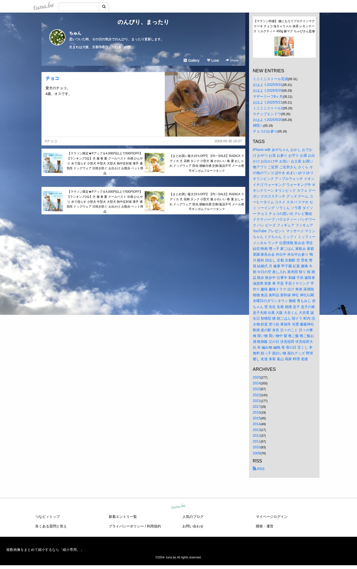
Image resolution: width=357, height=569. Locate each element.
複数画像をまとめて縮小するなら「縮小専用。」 (45, 550)
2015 (257, 418)
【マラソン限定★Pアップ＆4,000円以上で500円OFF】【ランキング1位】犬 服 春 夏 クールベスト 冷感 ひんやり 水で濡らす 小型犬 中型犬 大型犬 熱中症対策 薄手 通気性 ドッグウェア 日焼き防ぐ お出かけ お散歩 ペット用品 (105, 163)
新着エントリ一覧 (123, 517)
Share (232, 60)
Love (213, 60)
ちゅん (75, 33)
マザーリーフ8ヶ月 (268, 96)
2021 (257, 401)
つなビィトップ (47, 517)
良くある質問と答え (51, 526)
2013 (257, 430)
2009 (257, 453)
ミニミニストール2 (268, 108)
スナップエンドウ (267, 114)
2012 (257, 435)
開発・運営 (264, 526)
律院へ (258, 125)
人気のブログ (193, 517)
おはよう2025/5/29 (268, 90)
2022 (257, 395)
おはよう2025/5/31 (268, 85)
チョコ (52, 78)
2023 (257, 389)
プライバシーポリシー (126, 526)
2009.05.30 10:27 (228, 141)
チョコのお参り (265, 131)
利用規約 (154, 526)
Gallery (191, 60)
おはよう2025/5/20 (268, 120)
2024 (257, 383)
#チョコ (51, 141)
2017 (257, 407)
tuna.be (178, 506)
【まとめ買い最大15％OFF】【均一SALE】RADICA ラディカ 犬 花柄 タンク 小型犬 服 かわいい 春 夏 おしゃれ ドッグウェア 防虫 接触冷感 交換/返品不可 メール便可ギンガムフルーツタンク (207, 163)
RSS (259, 469)
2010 (257, 447)
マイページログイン (272, 517)
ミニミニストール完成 (270, 79)
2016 (257, 412)
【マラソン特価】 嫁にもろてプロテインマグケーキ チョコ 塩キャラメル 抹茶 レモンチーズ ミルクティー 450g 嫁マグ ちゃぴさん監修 (284, 26)
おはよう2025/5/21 (268, 102)
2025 (257, 377)
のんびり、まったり (143, 22)
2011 (257, 441)
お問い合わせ (193, 526)
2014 (257, 424)
